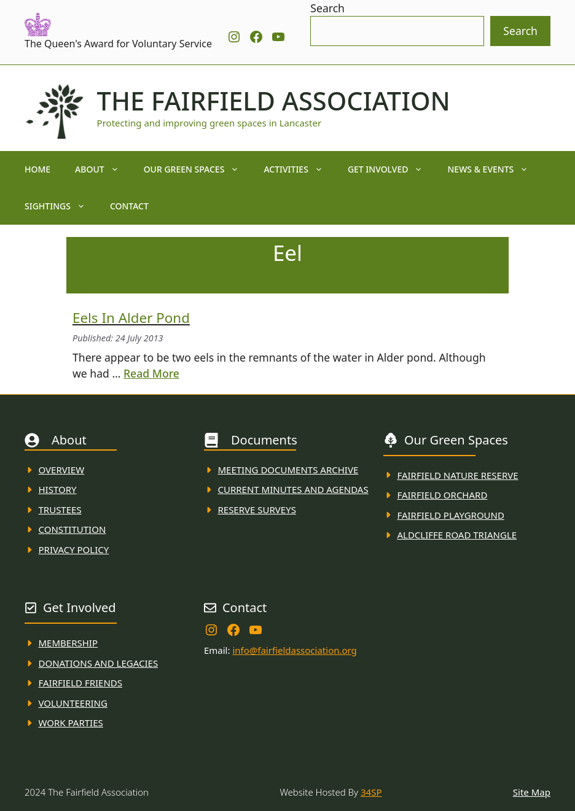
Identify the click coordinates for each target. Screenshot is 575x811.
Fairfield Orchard (442, 495)
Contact (129, 206)
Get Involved (392, 169)
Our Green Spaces (198, 169)
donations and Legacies (98, 663)
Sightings (61, 206)
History (58, 489)
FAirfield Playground (450, 515)
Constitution (72, 529)
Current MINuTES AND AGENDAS (292, 489)
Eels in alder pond (131, 317)
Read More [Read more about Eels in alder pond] (151, 373)
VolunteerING (73, 703)
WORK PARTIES (71, 722)
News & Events (494, 169)
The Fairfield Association (273, 100)
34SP (371, 792)
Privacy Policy (74, 549)
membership (68, 643)
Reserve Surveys (256, 509)
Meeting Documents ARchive (287, 470)
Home (37, 169)
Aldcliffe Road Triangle (457, 535)
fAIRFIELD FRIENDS (81, 683)
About (103, 169)
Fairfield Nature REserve (457, 475)
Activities (299, 169)
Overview (62, 470)
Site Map (531, 792)
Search (327, 8)
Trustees (60, 509)
